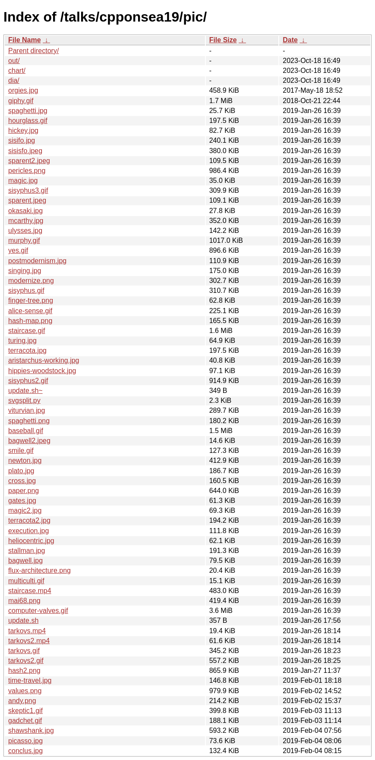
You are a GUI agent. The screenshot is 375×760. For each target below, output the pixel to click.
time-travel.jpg (29, 680)
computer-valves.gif (38, 610)
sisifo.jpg (21, 140)
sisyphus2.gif (28, 380)
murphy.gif (24, 240)
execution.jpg (28, 530)
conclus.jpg (25, 750)
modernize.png (31, 280)
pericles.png (26, 170)
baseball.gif (25, 430)
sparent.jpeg (27, 200)
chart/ (16, 70)
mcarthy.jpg (26, 220)
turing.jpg (22, 340)
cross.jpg (22, 480)
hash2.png (24, 670)
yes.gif (18, 250)
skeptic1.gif (25, 710)
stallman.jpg (26, 550)
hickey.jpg (23, 130)
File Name (24, 40)
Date (290, 40)
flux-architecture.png (39, 570)
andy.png (22, 700)
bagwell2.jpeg (29, 440)
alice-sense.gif (30, 310)
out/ (14, 60)
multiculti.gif (26, 580)
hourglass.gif (27, 120)
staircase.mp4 (29, 590)
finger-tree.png (30, 300)
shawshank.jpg (31, 730)
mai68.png (24, 600)
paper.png (23, 490)
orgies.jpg (23, 90)
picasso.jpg (25, 740)
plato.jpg (21, 470)
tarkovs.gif (24, 650)
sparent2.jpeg (29, 160)
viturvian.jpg (26, 410)
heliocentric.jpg (31, 540)
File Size (223, 40)
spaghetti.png (29, 420)
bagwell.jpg (25, 560)
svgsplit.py (24, 400)
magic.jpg (23, 180)
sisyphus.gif (26, 290)
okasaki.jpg (25, 210)
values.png (24, 690)
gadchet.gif (25, 720)
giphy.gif (20, 100)
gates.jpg (22, 500)
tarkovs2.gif (26, 660)
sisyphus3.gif (28, 190)
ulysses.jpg (25, 230)
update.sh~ (25, 390)
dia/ (13, 80)
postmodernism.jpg (37, 260)
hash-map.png (30, 320)
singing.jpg (24, 270)
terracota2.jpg (29, 520)
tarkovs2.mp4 (29, 640)
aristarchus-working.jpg (43, 360)
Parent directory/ (33, 50)
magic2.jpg (24, 510)
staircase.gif (26, 330)
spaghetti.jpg (27, 110)
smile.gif (21, 450)
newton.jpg (24, 460)
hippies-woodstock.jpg (42, 370)
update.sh (23, 620)
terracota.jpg (27, 350)
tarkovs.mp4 (27, 630)
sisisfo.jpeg (25, 150)
